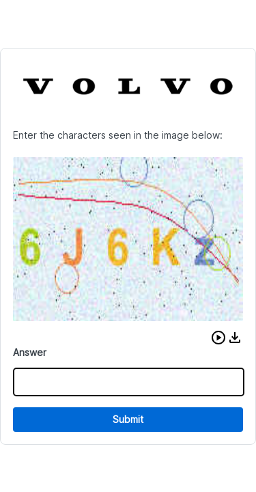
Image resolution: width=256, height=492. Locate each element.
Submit (128, 419)
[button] (218, 337)
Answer (29, 352)
